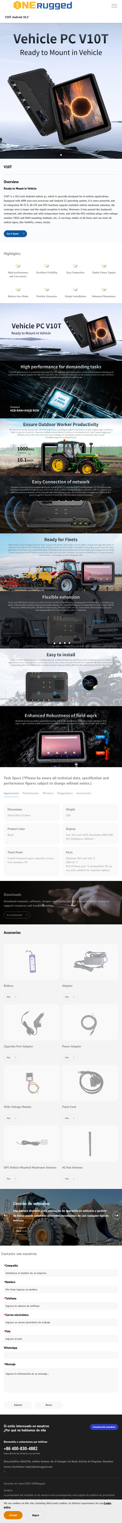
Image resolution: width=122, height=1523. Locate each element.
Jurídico (8, 1490)
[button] (5, 1215)
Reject (35, 1515)
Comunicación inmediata (104, 1427)
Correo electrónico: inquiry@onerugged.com (28, 1467)
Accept (13, 1515)
